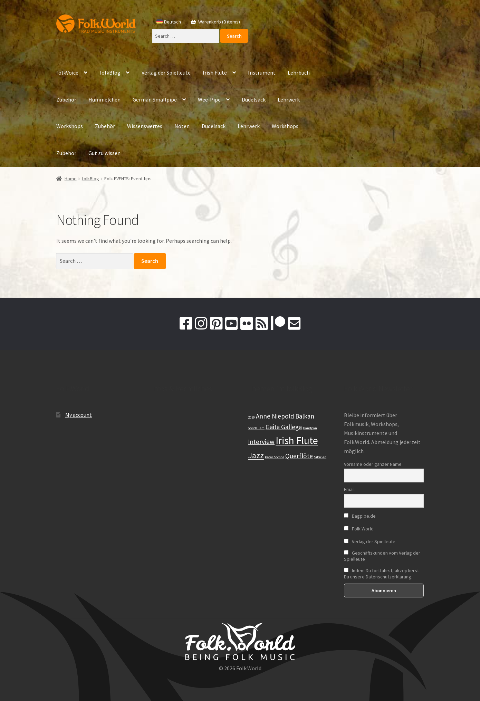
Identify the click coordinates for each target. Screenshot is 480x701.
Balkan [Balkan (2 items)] (304, 416)
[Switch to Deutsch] (168, 22)
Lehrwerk (289, 99)
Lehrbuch (299, 72)
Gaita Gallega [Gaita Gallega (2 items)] (284, 427)
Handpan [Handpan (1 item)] (310, 428)
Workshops (69, 126)
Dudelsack (254, 99)
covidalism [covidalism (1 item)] (256, 428)
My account (78, 414)
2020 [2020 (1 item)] (251, 417)
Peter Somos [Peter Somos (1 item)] (274, 457)
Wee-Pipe (209, 99)
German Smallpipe (155, 99)
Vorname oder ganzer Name (373, 464)
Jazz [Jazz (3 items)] (256, 455)
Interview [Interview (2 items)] (261, 442)
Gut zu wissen (104, 153)
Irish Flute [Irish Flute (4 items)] (297, 440)
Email (349, 489)
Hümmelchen (104, 99)
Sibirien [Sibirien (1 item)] (320, 457)
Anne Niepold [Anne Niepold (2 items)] (275, 416)
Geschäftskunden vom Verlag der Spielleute (382, 556)
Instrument (262, 72)
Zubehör (66, 99)
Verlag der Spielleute (166, 72)
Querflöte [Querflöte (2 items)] (299, 456)
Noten (182, 126)
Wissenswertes (144, 126)
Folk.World (359, 529)
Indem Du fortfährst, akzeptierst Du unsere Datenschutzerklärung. (381, 573)
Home (71, 178)
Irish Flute (215, 72)
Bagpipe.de (360, 516)
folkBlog (110, 72)
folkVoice (67, 72)
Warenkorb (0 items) (218, 22)
